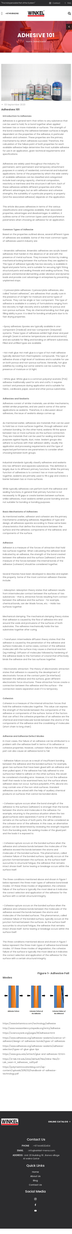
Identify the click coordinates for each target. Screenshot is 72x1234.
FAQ (67, 3)
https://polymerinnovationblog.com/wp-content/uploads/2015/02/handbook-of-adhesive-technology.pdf (29, 1070)
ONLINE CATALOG (59, 1121)
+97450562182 (12, 13)
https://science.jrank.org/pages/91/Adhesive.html (29, 1033)
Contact (54, 3)
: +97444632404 (41, 1145)
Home (35, 1171)
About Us (35, 1176)
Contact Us (35, 1184)
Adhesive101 (40, 41)
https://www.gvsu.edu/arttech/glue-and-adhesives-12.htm (34, 1054)
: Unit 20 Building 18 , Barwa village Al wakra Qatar (41, 1157)
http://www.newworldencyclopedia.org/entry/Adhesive (31, 1028)
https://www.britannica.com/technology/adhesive (29, 1023)
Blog (35, 1180)
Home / (30, 41)
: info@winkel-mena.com (41, 1150)
